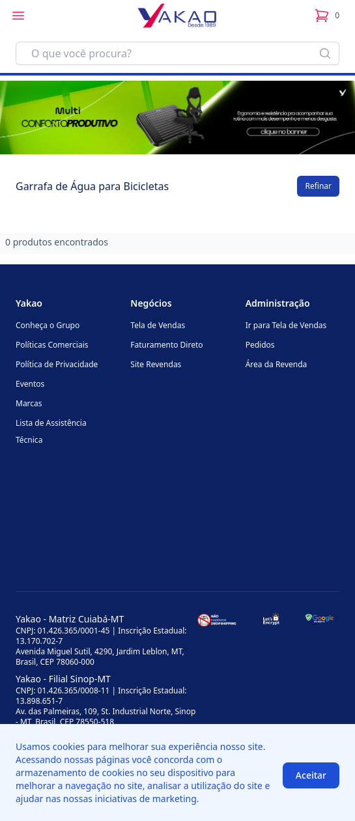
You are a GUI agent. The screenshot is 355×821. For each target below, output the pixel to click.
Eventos (30, 383)
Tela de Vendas (157, 325)
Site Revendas (155, 364)
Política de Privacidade (57, 364)
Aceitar (311, 775)
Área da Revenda (276, 364)
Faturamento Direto (166, 344)
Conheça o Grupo (47, 325)
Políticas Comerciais (52, 344)
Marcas (29, 403)
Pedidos (260, 344)
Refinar (318, 185)
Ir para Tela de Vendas (286, 325)
